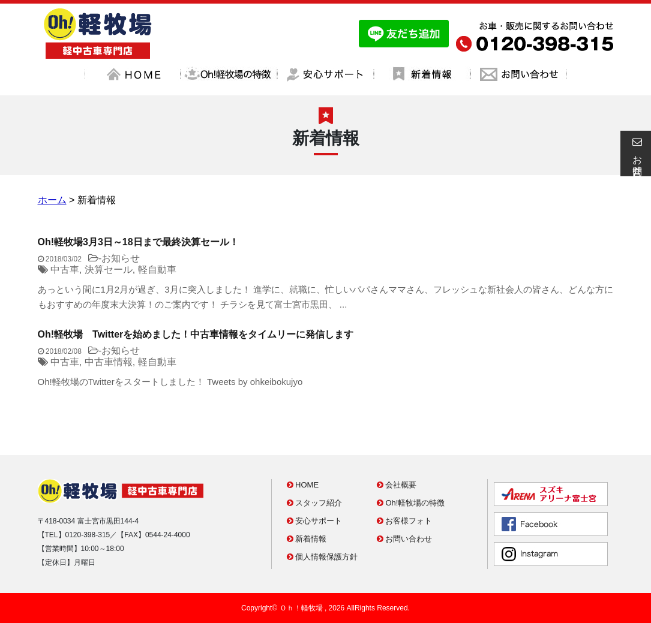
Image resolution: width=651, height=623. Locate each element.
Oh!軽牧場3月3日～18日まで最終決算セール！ (138, 242)
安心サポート (315, 520)
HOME (303, 484)
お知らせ (120, 258)
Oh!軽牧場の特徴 (411, 502)
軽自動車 (157, 269)
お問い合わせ (405, 538)
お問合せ (635, 153)
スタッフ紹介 (315, 502)
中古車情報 (109, 362)
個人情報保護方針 (322, 556)
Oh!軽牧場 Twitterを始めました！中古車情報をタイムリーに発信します (196, 334)
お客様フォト (405, 520)
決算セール (109, 269)
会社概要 (397, 484)
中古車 (64, 269)
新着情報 (307, 538)
